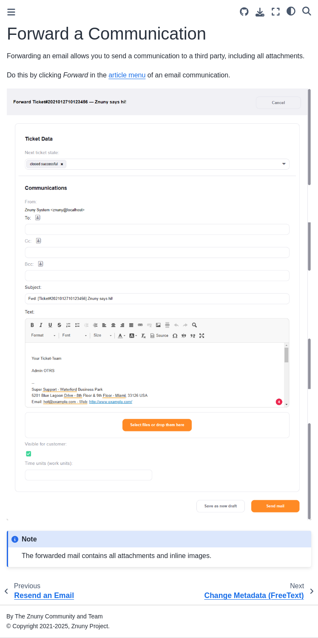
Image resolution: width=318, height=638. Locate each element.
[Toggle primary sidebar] (11, 12)
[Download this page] (260, 12)
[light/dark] (291, 10)
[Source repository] (244, 11)
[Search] (307, 10)
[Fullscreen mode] (276, 11)
